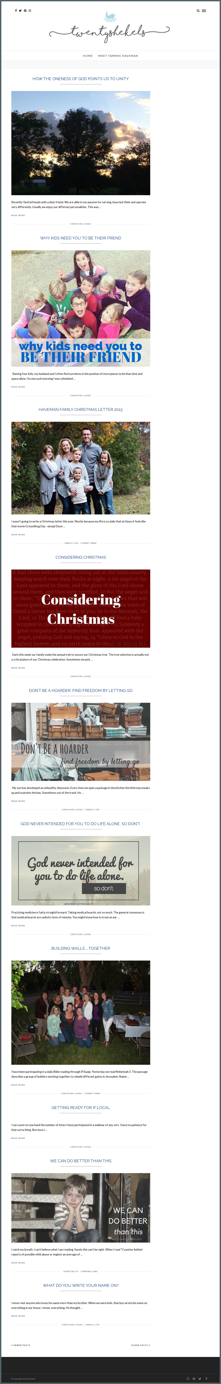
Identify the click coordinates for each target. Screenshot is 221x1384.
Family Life (71, 543)
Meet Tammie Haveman (118, 55)
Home (88, 55)
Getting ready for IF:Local (81, 1107)
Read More (18, 215)
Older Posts (140, 1345)
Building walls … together (80, 948)
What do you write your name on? (81, 1285)
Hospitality (71, 1271)
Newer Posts (20, 1345)
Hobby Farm (89, 543)
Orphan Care (90, 1271)
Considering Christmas (81, 557)
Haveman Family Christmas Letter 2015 (81, 409)
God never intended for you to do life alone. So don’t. (81, 823)
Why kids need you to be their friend (80, 238)
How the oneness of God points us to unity (81, 78)
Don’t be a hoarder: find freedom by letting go (81, 690)
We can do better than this (81, 1160)
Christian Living (80, 224)
